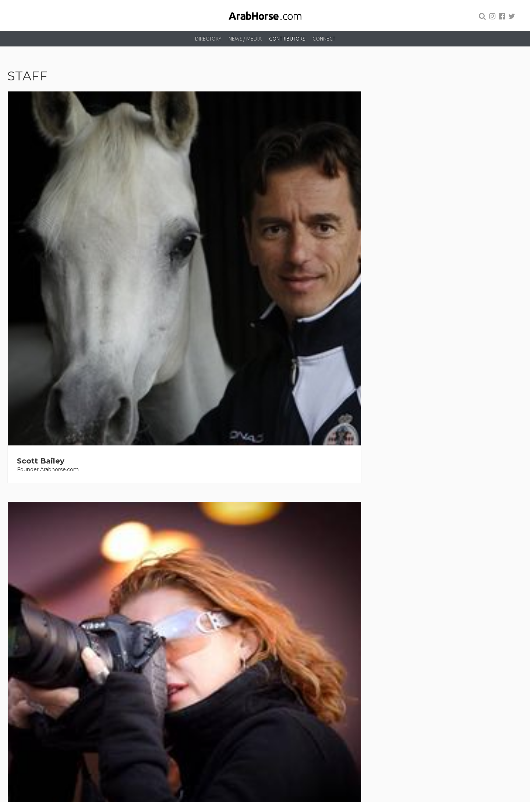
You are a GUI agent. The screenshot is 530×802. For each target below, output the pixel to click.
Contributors (287, 39)
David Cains (171, 451)
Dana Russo (171, 628)
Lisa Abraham (175, 227)
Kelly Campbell (309, 451)
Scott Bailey (40, 227)
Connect (323, 39)
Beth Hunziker (45, 628)
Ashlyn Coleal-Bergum (454, 451)
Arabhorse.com (257, 795)
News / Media (245, 39)
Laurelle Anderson (52, 451)
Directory (208, 39)
